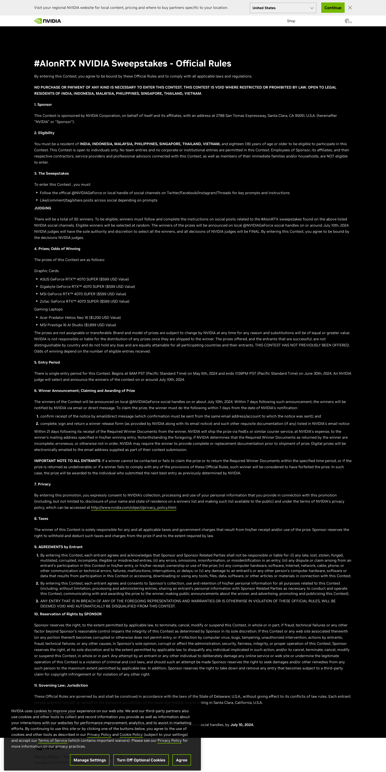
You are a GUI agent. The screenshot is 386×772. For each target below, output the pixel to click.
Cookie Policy (131, 737)
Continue (332, 7)
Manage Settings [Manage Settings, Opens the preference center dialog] (90, 762)
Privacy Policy (99, 737)
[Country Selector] (347, 22)
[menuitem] (69, 18)
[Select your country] (283, 8)
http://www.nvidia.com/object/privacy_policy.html (133, 507)
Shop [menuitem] (291, 21)
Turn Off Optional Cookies (141, 762)
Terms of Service (52, 743)
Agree (181, 762)
